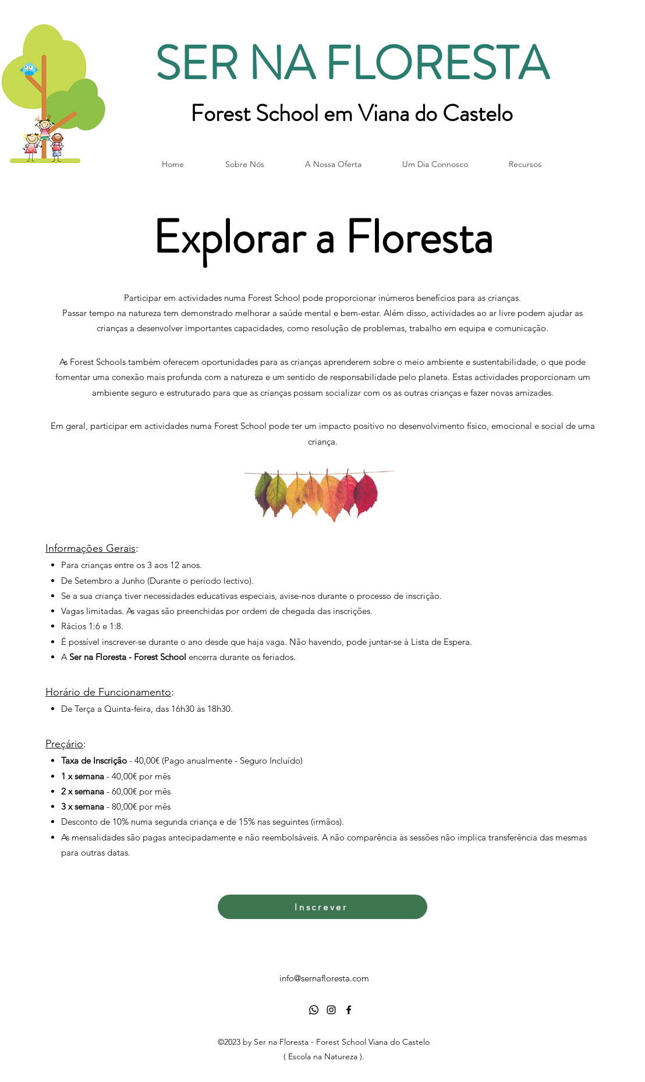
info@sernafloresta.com (324, 978)
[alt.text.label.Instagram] (331, 1010)
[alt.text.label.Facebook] (349, 1010)
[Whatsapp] (314, 1010)
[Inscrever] (322, 907)
